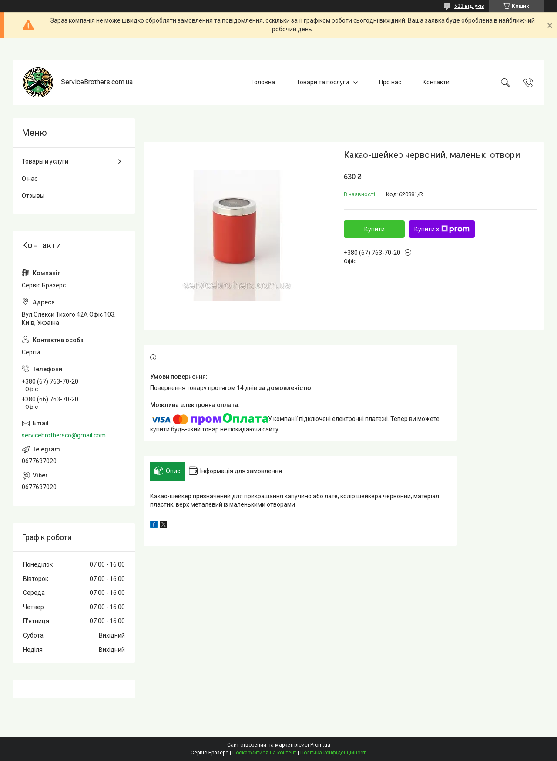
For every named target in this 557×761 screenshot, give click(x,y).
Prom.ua (320, 745)
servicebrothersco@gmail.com (64, 435)
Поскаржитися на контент (264, 753)
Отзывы (33, 195)
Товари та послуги (322, 82)
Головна (263, 82)
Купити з (442, 229)
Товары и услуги (45, 161)
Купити (374, 229)
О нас (29, 178)
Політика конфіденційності (333, 753)
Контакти (436, 82)
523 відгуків (469, 6)
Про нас (390, 82)
